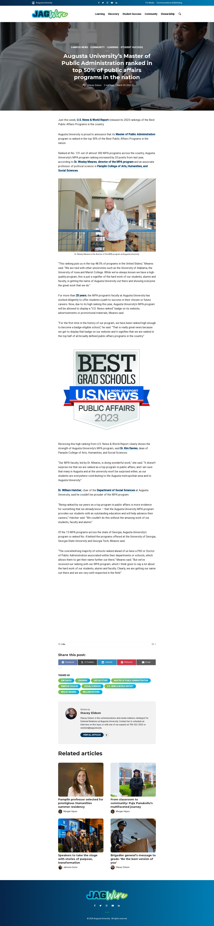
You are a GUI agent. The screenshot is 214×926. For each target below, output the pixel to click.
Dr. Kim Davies (129, 448)
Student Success (131, 14)
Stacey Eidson (94, 85)
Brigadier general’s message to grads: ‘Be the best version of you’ (133, 859)
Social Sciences (92, 686)
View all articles (92, 735)
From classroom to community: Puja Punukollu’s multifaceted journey (132, 803)
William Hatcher (91, 692)
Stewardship (168, 14)
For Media (150, 3)
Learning (100, 14)
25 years (81, 295)
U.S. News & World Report (93, 120)
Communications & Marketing (169, 3)
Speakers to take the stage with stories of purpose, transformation (77, 859)
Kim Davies (66, 680)
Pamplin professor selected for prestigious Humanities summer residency (80, 803)
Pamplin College (69, 686)
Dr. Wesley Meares (85, 161)
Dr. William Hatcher (69, 490)
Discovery (113, 14)
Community (151, 14)
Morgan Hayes (70, 811)
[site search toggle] (179, 14)
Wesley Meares (68, 692)
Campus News (79, 47)
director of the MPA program (115, 161)
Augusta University (42, 2)
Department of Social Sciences (116, 490)
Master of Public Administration (135, 134)
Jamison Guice (70, 867)
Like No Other (101, 680)
